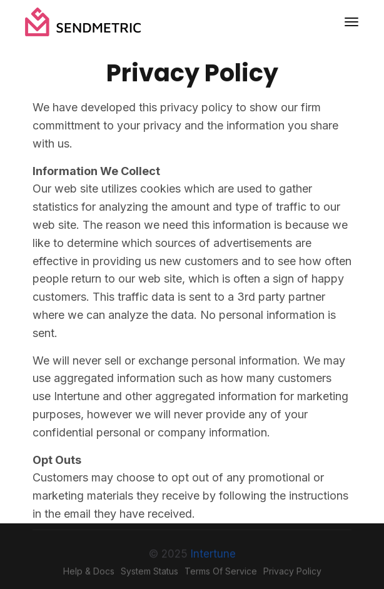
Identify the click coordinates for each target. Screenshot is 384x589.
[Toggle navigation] (351, 22)
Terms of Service (220, 573)
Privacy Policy (292, 573)
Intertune (213, 556)
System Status (149, 573)
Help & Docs (88, 573)
